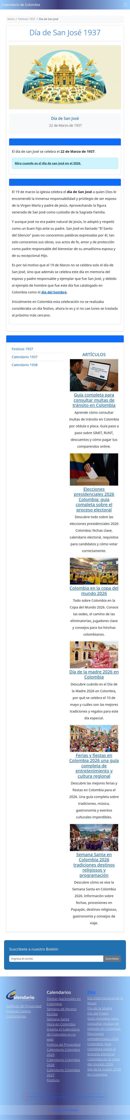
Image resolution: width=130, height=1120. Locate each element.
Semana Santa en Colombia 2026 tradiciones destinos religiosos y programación (94, 865)
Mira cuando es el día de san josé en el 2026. (48, 163)
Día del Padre (98, 1013)
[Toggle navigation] (125, 4)
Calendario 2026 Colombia (65, 1109)
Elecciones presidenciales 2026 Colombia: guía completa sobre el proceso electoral (94, 499)
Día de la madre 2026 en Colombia (94, 674)
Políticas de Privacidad (23, 1006)
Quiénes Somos (18, 1011)
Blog (91, 992)
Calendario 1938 (25, 365)
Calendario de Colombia (21, 4)
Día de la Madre (99, 1008)
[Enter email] (56, 958)
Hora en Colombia (61, 1024)
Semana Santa (58, 1019)
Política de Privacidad (63, 1044)
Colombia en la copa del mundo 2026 (94, 590)
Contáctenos (16, 1016)
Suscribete (112, 959)
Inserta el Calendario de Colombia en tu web (63, 1034)
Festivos (53, 1080)
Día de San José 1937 (65, 32)
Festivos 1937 (22, 349)
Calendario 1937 (25, 357)
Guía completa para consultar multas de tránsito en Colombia (94, 400)
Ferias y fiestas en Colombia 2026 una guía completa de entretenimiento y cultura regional (94, 765)
